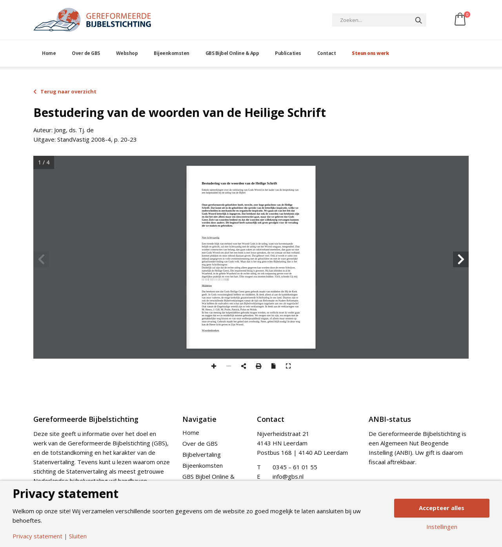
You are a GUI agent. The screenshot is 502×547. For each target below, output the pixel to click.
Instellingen (441, 527)
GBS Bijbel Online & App (232, 53)
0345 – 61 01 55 (295, 467)
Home (49, 53)
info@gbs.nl (288, 476)
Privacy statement (37, 536)
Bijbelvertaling (201, 454)
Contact (326, 53)
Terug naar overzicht (64, 91)
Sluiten (78, 536)
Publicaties (288, 53)
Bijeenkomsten (171, 53)
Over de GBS (86, 53)
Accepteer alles (441, 508)
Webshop (127, 53)
